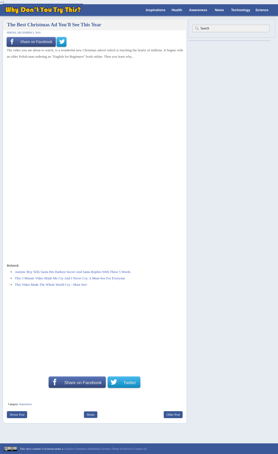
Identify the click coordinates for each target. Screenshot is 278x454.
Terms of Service (122, 448)
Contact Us (140, 448)
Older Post (173, 415)
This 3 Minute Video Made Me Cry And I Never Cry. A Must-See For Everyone (70, 278)
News (219, 10)
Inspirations (156, 10)
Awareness (198, 10)
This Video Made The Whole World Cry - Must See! (51, 285)
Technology (240, 10)
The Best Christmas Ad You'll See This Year (54, 24)
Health (177, 10)
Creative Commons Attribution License (87, 448)
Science (261, 10)
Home (90, 415)
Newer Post (17, 415)
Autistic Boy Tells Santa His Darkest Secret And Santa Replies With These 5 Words (72, 272)
